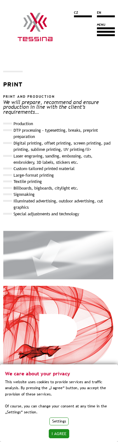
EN (99, 12)
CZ (76, 12)
